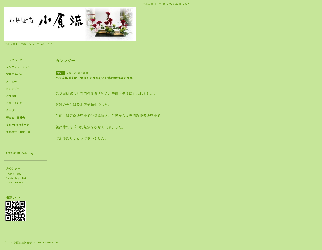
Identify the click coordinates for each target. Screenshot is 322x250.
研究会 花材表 (15, 117)
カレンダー (13, 88)
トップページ (14, 59)
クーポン (11, 110)
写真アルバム (14, 74)
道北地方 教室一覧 (18, 132)
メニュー (11, 81)
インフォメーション (18, 67)
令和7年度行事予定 (17, 124)
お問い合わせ (14, 103)
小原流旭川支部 (22, 242)
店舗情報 (11, 96)
